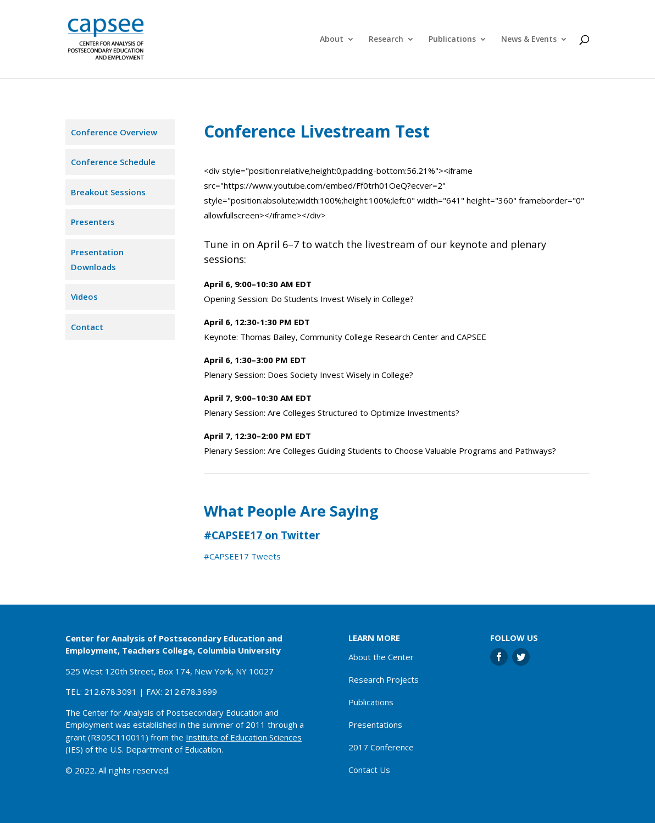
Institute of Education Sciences (244, 737)
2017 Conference (381, 747)
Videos (84, 296)
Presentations (375, 724)
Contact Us (369, 769)
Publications (452, 39)
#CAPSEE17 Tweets (242, 556)
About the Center (381, 656)
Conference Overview (114, 132)
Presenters (93, 221)
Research (386, 39)
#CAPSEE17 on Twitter (262, 535)
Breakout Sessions (108, 191)
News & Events (529, 39)
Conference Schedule (113, 161)
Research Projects (383, 679)
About (331, 39)
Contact (87, 326)
